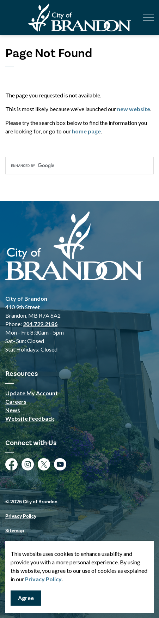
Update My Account (31, 393)
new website (133, 109)
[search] (79, 165)
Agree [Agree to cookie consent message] (26, 598)
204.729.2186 (40, 323)
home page (86, 131)
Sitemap (14, 531)
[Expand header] (148, 17)
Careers (15, 401)
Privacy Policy (43, 579)
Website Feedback (29, 418)
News (12, 410)
